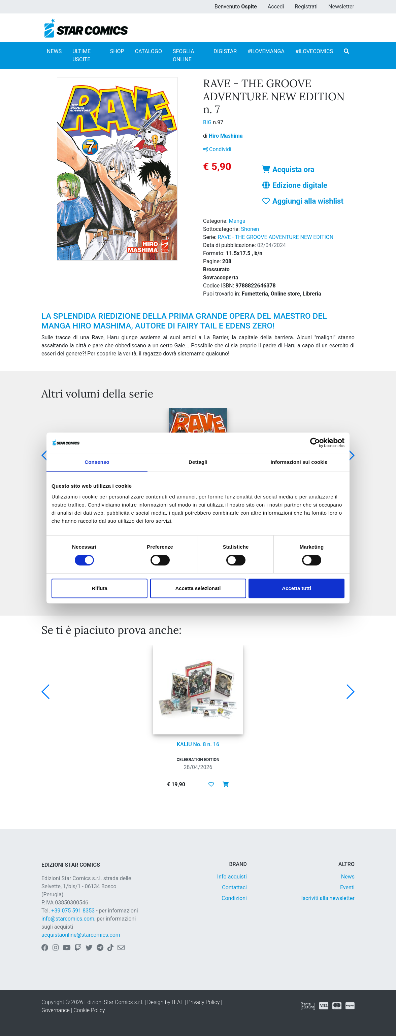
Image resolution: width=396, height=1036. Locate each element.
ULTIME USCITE (81, 55)
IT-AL (178, 1002)
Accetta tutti (296, 588)
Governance (55, 1010)
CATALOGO (148, 51)
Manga (237, 221)
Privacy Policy (203, 1002)
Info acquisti (232, 876)
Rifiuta (99, 588)
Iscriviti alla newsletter (328, 898)
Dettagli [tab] (198, 462)
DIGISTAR (225, 51)
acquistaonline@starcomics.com (80, 935)
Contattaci (234, 887)
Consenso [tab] (97, 462)
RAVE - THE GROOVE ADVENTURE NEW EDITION (276, 237)
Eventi (347, 887)
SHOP (117, 51)
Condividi (217, 149)
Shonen (250, 229)
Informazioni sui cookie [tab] (299, 462)
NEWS (54, 51)
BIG (208, 122)
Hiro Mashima (226, 136)
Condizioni (234, 898)
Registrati (306, 6)
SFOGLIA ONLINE (183, 55)
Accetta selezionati (198, 588)
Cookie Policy (89, 1010)
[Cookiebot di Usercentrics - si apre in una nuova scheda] (315, 443)
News (348, 876)
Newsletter (341, 6)
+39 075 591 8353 (73, 910)
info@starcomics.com (67, 919)
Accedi (276, 6)
